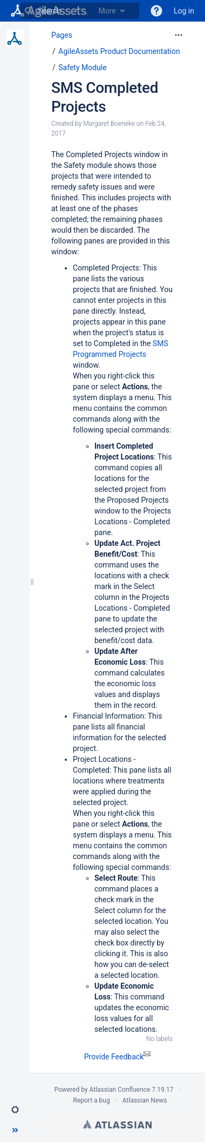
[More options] (178, 35)
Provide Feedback (117, 1056)
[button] (15, 1110)
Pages (61, 35)
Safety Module (82, 67)
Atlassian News (144, 1100)
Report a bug (91, 1100)
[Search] (28, 10)
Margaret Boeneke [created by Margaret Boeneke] (109, 123)
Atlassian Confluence (120, 1089)
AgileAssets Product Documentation (119, 51)
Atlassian (117, 1124)
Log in (184, 10)
